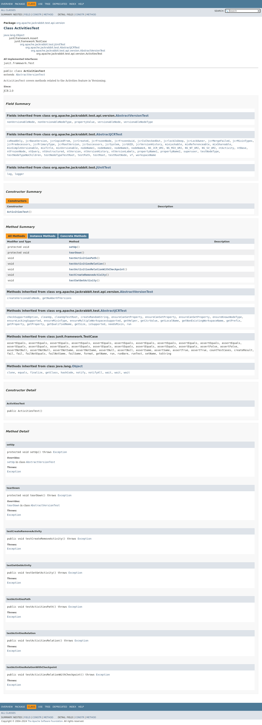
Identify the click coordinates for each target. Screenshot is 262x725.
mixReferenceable (197, 144)
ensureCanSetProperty (126, 317)
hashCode (67, 372)
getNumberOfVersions (57, 298)
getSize (80, 324)
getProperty (15, 324)
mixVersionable (67, 147)
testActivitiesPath (83, 258)
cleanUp (46, 317)
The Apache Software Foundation (45, 721)
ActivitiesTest (18, 211)
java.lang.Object (14, 35)
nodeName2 (104, 147)
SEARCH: (219, 11)
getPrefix (233, 320)
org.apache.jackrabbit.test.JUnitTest (42, 44)
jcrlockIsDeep (174, 140)
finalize (36, 372)
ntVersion (74, 151)
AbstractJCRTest (109, 134)
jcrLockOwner (195, 140)
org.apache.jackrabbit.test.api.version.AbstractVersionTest (68, 50)
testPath (84, 155)
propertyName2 (170, 151)
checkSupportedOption (22, 317)
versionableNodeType (138, 121)
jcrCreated (80, 140)
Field (27, 14)
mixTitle (47, 147)
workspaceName (146, 155)
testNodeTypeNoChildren (24, 155)
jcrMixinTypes (243, 140)
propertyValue (85, 121)
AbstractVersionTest (30, 74)
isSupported (96, 324)
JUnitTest (103, 167)
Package (20, 4)
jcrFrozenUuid (124, 140)
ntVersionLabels (122, 151)
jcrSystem (112, 144)
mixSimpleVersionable (22, 147)
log (9, 174)
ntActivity (226, 147)
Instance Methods (42, 236)
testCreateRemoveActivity (87, 274)
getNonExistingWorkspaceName (202, 320)
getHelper (131, 320)
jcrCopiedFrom (60, 140)
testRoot (99, 155)
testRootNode (117, 155)
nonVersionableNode (21, 121)
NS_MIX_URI (174, 147)
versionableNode (109, 121)
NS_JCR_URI (155, 147)
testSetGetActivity (83, 280)
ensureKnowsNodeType (227, 317)
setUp (73, 246)
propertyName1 (148, 151)
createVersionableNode (23, 298)
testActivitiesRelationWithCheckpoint (96, 269)
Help (81, 4)
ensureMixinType (55, 320)
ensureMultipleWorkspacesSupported (95, 320)
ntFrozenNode (16, 151)
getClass (51, 372)
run (129, 324)
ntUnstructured (53, 151)
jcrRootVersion (68, 144)
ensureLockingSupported (24, 320)
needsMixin (116, 324)
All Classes (8, 10)
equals (22, 372)
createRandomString (94, 317)
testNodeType (209, 151)
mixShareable (222, 144)
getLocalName (169, 320)
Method (48, 14)
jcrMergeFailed (218, 140)
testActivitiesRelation (86, 263)
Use (40, 4)
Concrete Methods (73, 236)
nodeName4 (138, 147)
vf (131, 155)
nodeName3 (121, 147)
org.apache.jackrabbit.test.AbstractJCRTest (52, 47)
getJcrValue (148, 320)
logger (19, 174)
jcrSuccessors (92, 144)
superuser (190, 151)
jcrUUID (127, 144)
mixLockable (173, 144)
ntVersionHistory (96, 151)
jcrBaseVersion (36, 140)
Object (77, 366)
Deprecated (60, 4)
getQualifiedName (59, 324)
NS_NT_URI (192, 147)
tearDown (75, 252)
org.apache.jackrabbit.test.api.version (40, 22)
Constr (36, 14)
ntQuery (34, 151)
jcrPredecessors (18, 144)
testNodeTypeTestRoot (59, 155)
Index (72, 4)
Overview (7, 4)
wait (108, 372)
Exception (60, 452)
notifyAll (95, 372)
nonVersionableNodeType (55, 121)
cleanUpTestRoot (66, 317)
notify (80, 372)
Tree (47, 4)
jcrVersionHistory (149, 144)
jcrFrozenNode (102, 140)
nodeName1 (88, 147)
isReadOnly (14, 140)
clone (11, 372)
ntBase (241, 147)
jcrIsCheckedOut (149, 140)
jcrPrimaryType (44, 144)
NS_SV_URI (209, 147)
